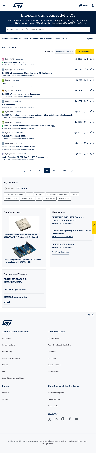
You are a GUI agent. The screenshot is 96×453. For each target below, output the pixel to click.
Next (23, 188)
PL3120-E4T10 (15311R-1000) (14, 136)
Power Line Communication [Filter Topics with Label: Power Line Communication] (57, 194)
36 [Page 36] (54, 171)
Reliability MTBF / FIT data (14, 62)
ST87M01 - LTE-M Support (63, 244)
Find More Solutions (60, 252)
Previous (10, 188)
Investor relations (8, 345)
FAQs (85, 5)
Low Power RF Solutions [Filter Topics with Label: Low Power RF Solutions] (14, 194)
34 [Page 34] (40, 171)
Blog (4, 371)
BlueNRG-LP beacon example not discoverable (21, 94)
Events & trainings (54, 365)
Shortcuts (5, 392)
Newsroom (52, 358)
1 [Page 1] (30, 171)
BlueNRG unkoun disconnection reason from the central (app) (29, 126)
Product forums (36, 39)
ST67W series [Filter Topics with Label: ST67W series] (64, 199)
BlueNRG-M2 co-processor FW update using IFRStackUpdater (27, 73)
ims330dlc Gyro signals (15, 290)
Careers (5, 365)
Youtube (78, 420)
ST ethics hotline (54, 399)
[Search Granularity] (15, 29)
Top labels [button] (9, 182)
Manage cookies (48, 444)
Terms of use (44, 441)
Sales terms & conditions (58, 441)
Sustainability (7, 351)
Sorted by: (49, 51)
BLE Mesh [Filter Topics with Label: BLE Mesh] (39, 194)
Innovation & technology (11, 358)
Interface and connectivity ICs (26, 65)
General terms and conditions (13, 378)
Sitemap (5, 399)
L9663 (4, 83)
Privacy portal (53, 406)
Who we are (6, 338)
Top (88, 315)
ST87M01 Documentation (15, 297)
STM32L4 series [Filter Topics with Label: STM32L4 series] (11, 199)
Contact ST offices (54, 338)
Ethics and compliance (56, 392)
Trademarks (73, 441)
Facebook (71, 420)
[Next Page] (72, 171)
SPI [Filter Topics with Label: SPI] (39, 199)
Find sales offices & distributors (59, 345)
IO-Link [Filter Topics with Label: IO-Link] (74, 194)
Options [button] (90, 39)
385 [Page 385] (64, 171)
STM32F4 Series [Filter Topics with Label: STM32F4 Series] (27, 199)
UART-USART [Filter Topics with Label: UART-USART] (50, 199)
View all (7, 302)
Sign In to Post (85, 52)
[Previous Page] (24, 171)
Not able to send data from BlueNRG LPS (18, 147)
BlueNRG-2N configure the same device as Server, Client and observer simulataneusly (37, 115)
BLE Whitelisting (8, 105)
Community (52, 351)
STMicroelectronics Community (18, 5)
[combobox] (57, 29)
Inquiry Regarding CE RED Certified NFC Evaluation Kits (25, 157)
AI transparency (54, 371)
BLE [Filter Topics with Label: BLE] (29, 194)
